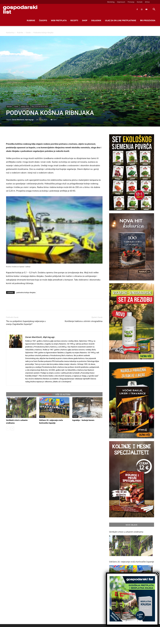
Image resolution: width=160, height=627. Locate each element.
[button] (154, 9)
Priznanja (131, 2)
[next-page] (12, 428)
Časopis (43, 20)
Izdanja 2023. (25, 106)
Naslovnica (10, 32)
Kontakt (139, 2)
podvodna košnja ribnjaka (26, 292)
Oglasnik (96, 20)
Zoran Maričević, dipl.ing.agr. (23, 120)
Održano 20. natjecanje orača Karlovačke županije (131, 561)
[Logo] (20, 9)
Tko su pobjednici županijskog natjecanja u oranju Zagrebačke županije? (26, 322)
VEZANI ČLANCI (45, 394)
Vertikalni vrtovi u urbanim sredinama (126, 531)
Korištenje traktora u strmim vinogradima (83, 321)
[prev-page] (8, 428)
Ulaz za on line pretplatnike (120, 20)
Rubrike (31, 20)
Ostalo (28, 32)
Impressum (121, 2)
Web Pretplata (59, 20)
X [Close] (157, 573)
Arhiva (147, 2)
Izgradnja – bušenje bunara (83, 420)
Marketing (110, 2)
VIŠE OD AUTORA (62, 394)
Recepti (74, 20)
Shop (84, 20)
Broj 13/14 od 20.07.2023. (40, 106)
